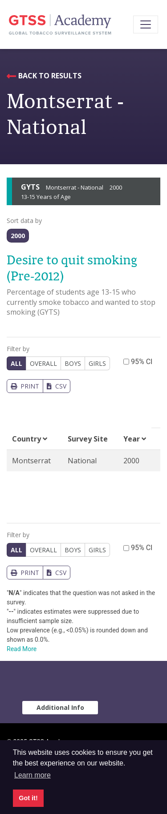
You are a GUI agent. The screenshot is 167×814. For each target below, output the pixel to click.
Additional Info (60, 707)
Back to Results (49, 76)
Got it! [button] (28, 798)
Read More (22, 648)
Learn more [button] (32, 775)
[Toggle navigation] (145, 24)
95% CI (141, 361)
